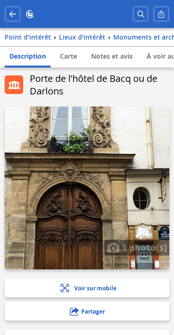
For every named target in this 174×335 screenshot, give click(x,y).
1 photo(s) (137, 247)
